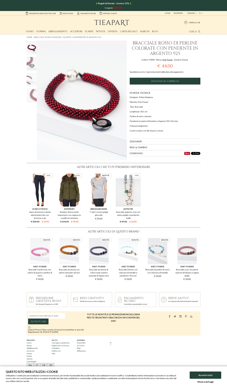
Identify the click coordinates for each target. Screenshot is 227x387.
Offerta (112, 31)
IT (37, 365)
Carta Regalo (128, 31)
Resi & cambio (138, 147)
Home (29, 37)
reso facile (66, 13)
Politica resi (56, 351)
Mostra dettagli (205, 381)
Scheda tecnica (140, 92)
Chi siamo (81, 345)
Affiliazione (81, 351)
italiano (191, 13)
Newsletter (81, 343)
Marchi (144, 31)
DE (50, 365)
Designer (136, 141)
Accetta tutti (205, 375)
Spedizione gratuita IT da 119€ (40, 13)
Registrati (178, 13)
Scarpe (89, 31)
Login (167, 13)
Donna (41, 31)
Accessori (76, 31)
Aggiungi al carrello (165, 81)
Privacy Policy (40, 330)
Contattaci (56, 348)
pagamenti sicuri (86, 13)
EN (30, 365)
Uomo (30, 31)
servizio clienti (108, 13)
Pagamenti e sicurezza (60, 345)
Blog (155, 31)
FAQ (53, 353)
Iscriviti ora (38, 321)
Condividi (136, 153)
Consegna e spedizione (61, 343)
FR (43, 365)
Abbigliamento (57, 31)
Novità (100, 31)
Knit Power (167, 59)
